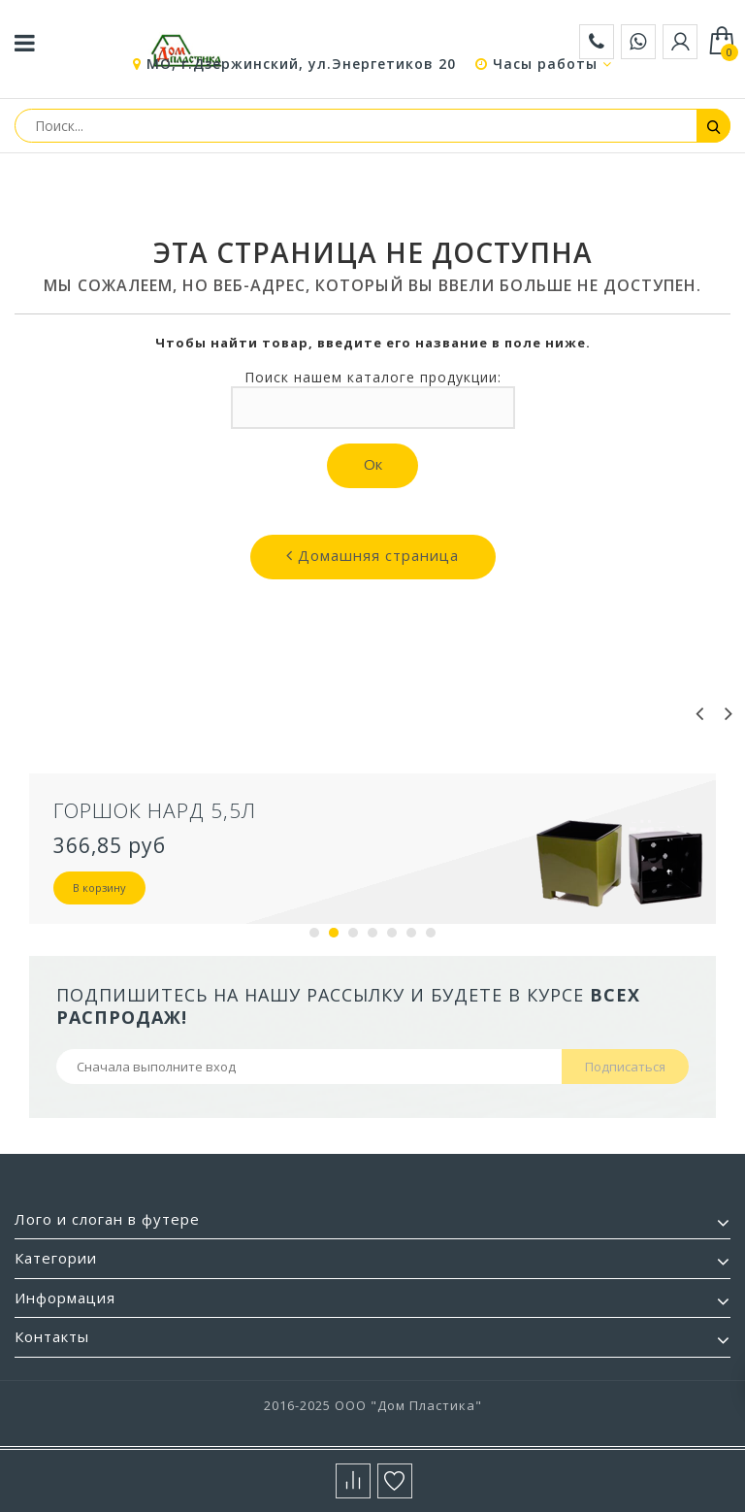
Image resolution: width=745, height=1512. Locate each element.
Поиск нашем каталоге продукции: (373, 377)
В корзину (99, 887)
